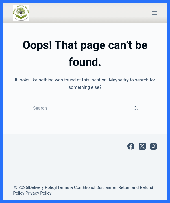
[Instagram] (153, 146)
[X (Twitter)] (142, 146)
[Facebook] (130, 146)
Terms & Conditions (75, 187)
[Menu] (154, 13)
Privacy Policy (38, 193)
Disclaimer (106, 187)
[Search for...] (79, 108)
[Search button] (135, 108)
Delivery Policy (42, 187)
